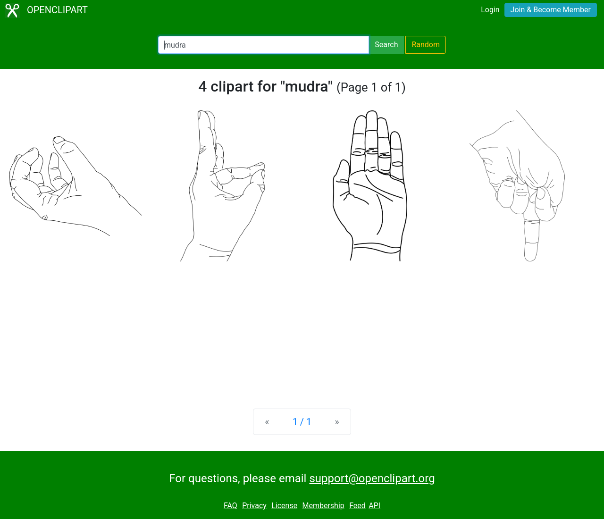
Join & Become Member (551, 9)
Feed (357, 505)
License (284, 505)
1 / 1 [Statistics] (302, 421)
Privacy (254, 505)
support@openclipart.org (372, 478)
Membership (323, 505)
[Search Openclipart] (263, 45)
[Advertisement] (302, 327)
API (374, 505)
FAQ (230, 505)
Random (425, 44)
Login (490, 9)
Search (386, 44)
